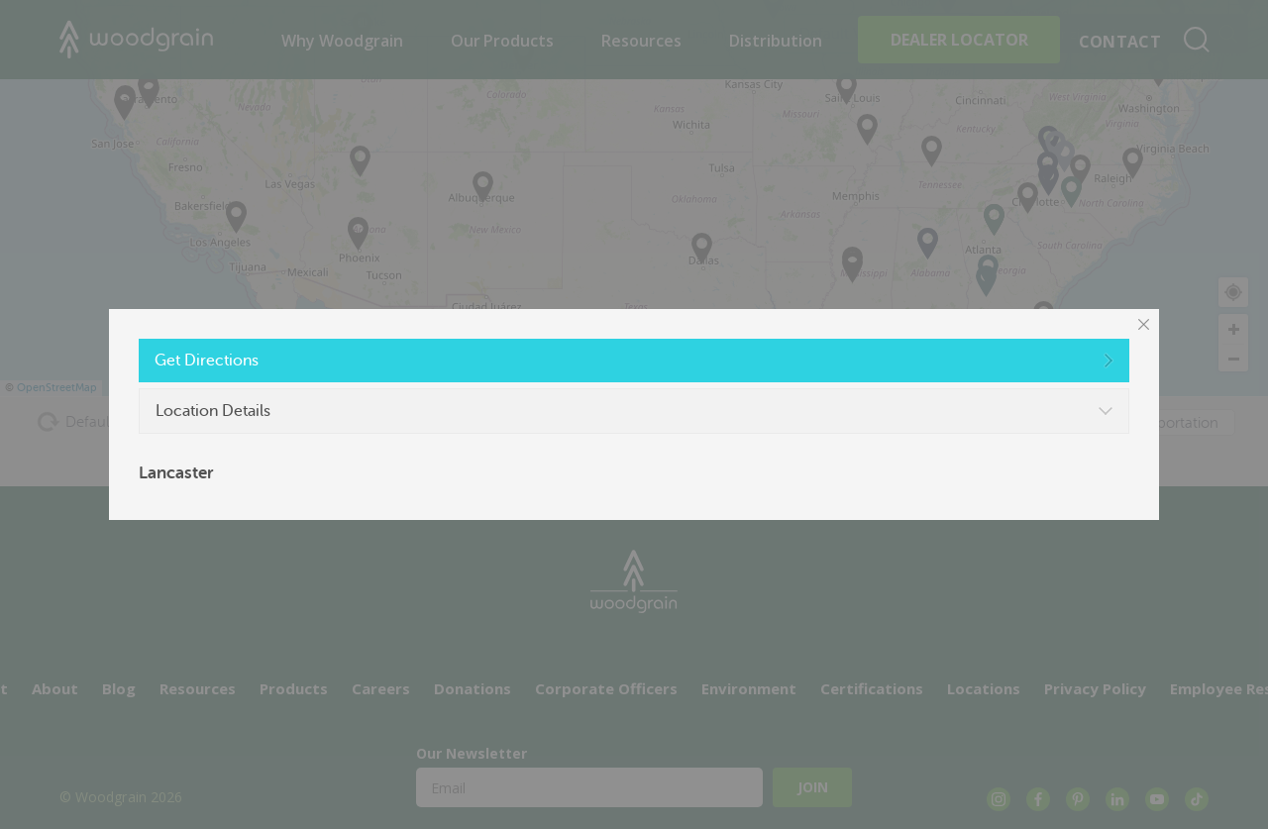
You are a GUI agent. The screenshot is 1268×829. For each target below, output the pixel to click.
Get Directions (207, 360)
